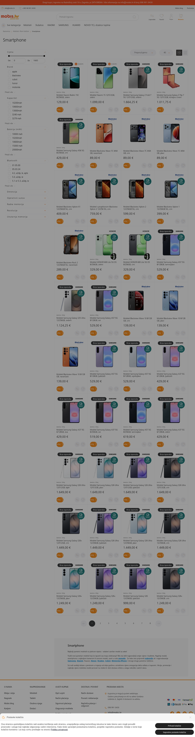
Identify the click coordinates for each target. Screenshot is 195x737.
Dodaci (33, 709)
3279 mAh (14, 118)
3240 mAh (14, 114)
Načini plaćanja (62, 698)
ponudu (122, 658)
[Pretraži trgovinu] (97, 17)
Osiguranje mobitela (64, 709)
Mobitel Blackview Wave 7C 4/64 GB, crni (137, 152)
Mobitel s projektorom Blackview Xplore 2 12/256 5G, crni (103, 208)
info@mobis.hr (115, 713)
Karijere (7, 709)
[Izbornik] (12, 25)
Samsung (72, 661)
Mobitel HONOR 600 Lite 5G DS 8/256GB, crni (136, 263)
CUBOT (12, 79)
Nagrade (8, 698)
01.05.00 (13, 165)
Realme (101, 661)
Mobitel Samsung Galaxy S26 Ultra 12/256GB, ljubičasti (104, 542)
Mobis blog (179, 8)
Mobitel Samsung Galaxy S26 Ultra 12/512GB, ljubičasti (137, 486)
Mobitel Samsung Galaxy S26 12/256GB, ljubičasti (135, 597)
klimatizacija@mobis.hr (133, 717)
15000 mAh (14, 146)
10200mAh (14, 103)
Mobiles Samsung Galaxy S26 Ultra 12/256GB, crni (171, 542)
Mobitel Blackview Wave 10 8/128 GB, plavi (171, 319)
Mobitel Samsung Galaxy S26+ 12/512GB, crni (69, 542)
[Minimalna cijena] (19, 60)
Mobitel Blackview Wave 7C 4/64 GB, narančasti (103, 152)
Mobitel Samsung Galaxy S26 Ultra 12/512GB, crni (171, 486)
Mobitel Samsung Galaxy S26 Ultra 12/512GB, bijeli (70, 486)
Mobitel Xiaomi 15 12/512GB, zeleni (102, 96)
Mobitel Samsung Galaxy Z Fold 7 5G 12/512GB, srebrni (137, 96)
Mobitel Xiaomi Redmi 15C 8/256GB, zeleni (67, 96)
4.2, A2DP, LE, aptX (17, 173)
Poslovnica (190, 8)
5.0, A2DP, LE (15, 177)
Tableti (32, 698)
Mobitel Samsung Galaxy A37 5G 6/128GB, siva (70, 431)
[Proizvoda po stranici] (166, 52)
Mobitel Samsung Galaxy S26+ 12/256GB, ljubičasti (102, 597)
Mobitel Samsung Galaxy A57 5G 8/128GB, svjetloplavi (137, 375)
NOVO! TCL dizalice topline (99, 25)
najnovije (149, 658)
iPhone (124, 661)
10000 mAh (14, 134)
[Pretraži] (134, 17)
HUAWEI (78, 25)
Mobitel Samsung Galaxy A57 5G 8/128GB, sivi (104, 319)
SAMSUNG (66, 25)
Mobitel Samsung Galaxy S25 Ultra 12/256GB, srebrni (70, 319)
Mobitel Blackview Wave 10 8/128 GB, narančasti (70, 375)
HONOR (12, 83)
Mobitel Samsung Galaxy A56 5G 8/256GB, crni (70, 152)
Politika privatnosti (63, 714)
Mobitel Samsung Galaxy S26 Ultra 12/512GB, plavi (104, 486)
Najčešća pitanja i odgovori (88, 704)
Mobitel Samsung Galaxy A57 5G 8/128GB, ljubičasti (104, 375)
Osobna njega (36, 703)
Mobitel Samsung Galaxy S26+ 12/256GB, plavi (69, 597)
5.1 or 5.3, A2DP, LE (17, 181)
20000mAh (14, 150)
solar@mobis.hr (132, 720)
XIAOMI (53, 25)
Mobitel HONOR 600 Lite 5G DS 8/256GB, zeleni (103, 263)
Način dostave (87, 693)
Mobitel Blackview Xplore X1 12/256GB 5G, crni (68, 208)
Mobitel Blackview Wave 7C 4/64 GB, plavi (170, 152)
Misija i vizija (9, 693)
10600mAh (14, 107)
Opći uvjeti (60, 693)
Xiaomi (80, 661)
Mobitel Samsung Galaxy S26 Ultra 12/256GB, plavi (137, 542)
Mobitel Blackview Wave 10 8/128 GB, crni (137, 319)
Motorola (116, 661)
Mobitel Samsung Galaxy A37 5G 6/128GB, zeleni (170, 431)
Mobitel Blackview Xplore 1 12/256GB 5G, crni (168, 208)
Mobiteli (30, 25)
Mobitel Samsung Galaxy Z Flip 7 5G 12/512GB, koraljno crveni (170, 96)
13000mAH (14, 111)
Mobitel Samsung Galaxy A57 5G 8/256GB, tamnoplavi (137, 431)
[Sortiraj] (143, 52)
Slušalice (42, 25)
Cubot (108, 661)
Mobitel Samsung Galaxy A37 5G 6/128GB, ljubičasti (170, 375)
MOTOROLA (13, 87)
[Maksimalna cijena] (38, 60)
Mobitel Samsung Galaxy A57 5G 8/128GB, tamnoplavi (170, 263)
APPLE (12, 72)
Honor (93, 661)
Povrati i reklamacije (89, 698)
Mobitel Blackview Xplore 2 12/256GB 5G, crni (134, 208)
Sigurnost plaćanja (63, 703)
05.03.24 (13, 169)
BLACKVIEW (13, 75)
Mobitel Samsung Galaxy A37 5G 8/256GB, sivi (104, 431)
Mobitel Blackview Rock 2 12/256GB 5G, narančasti (67, 264)
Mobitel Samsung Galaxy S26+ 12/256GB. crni (169, 597)
